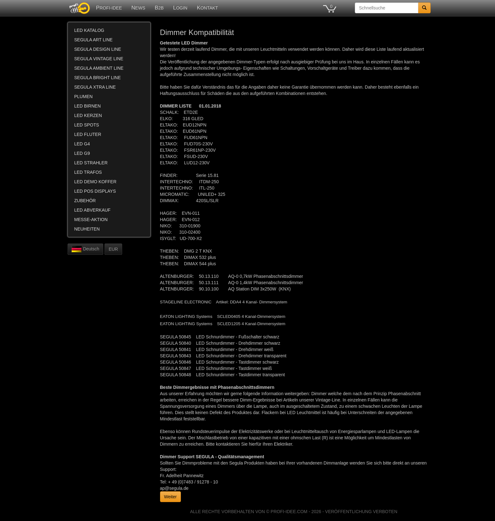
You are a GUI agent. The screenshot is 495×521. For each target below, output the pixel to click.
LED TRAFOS (88, 172)
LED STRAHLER (91, 162)
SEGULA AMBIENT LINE (98, 68)
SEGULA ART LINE (93, 39)
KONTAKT (207, 8)
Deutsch (85, 249)
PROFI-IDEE (109, 8)
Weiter (170, 496)
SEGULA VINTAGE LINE (98, 58)
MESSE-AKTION (91, 219)
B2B (159, 8)
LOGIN (180, 8)
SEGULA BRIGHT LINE (97, 77)
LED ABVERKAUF (92, 210)
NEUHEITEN (87, 228)
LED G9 (82, 153)
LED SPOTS (86, 124)
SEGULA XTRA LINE (95, 87)
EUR (113, 249)
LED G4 (82, 143)
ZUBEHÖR (85, 200)
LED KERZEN (88, 115)
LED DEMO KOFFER (95, 181)
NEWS (138, 8)
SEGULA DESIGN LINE (97, 49)
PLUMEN (83, 96)
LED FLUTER (87, 134)
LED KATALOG (89, 30)
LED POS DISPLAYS (95, 191)
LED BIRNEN (87, 105)
